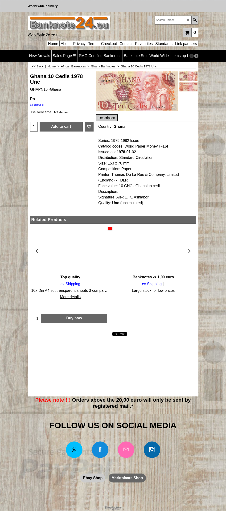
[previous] (191, 56)
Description (107, 118)
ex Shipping (37, 104)
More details (70, 297)
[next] (196, 56)
